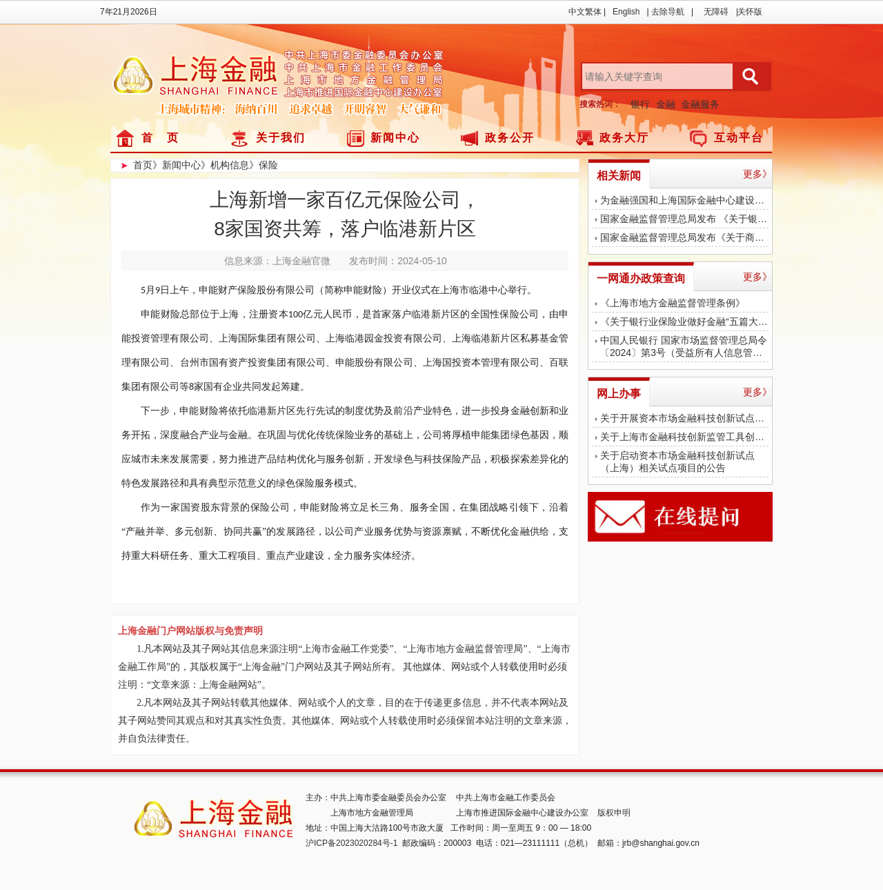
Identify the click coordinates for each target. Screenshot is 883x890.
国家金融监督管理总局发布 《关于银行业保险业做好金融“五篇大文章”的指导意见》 (684, 218)
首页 (142, 164)
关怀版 (749, 12)
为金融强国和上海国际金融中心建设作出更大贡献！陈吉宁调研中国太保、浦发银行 (684, 200)
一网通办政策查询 (641, 278)
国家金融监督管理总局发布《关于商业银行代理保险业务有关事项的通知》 (684, 237)
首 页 (160, 138)
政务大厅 (624, 138)
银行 (640, 104)
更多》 (757, 173)
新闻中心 (395, 138)
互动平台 (739, 138)
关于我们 (281, 138)
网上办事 (619, 393)
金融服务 (700, 104)
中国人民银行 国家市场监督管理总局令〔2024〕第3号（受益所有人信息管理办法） (684, 346)
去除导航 (667, 12)
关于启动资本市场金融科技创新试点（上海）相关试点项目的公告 (677, 461)
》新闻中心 (176, 164)
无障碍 (716, 12)
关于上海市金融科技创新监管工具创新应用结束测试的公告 (684, 436)
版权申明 (614, 813)
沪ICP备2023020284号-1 (351, 843)
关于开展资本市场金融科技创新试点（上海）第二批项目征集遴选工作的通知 (684, 418)
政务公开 (510, 138)
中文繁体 (585, 12)
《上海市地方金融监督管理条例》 (672, 302)
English (626, 12)
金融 (665, 104)
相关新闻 (619, 175)
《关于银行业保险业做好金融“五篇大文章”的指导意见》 (684, 321)
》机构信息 (225, 164)
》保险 (263, 164)
